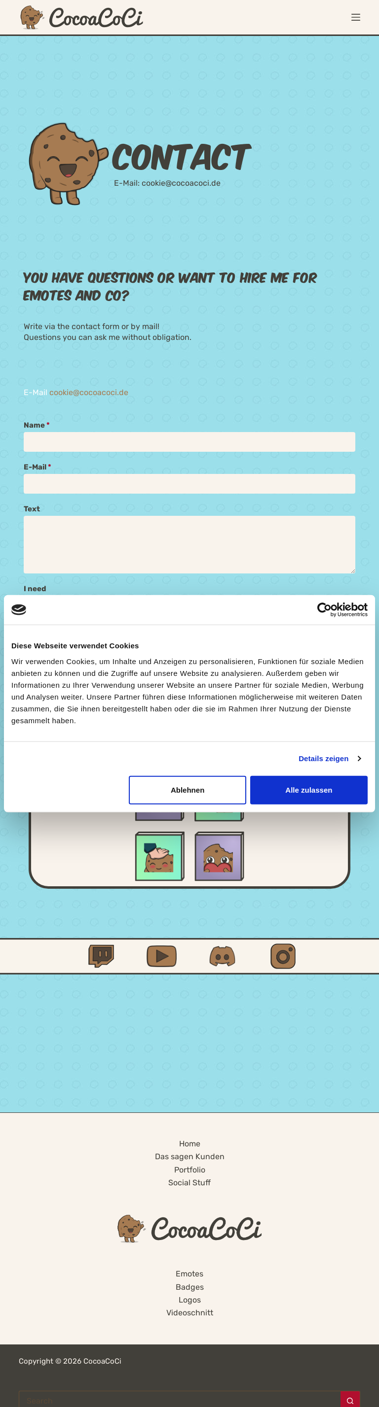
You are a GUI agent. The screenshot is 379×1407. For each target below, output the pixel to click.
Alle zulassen (308, 789)
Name (37, 425)
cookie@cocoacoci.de (181, 183)
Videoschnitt (189, 1312)
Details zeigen (323, 758)
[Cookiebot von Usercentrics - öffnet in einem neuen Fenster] (324, 610)
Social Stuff (189, 1182)
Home (189, 1143)
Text (32, 508)
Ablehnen (187, 789)
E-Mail (37, 467)
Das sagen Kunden (190, 1156)
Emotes (189, 1273)
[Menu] (355, 17)
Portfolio (189, 1169)
